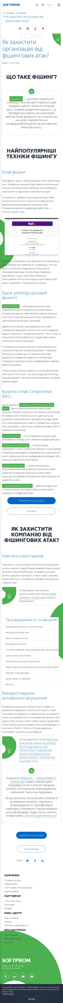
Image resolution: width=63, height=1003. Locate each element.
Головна (10, 12)
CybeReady (24, 597)
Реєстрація (9, 904)
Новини (22, 12)
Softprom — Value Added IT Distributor (33, 779)
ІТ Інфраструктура (12, 880)
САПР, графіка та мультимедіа (18, 887)
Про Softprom (15, 930)
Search (37, 4)
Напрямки (11, 875)
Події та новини (11, 918)
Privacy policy (8, 993)
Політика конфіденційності (16, 925)
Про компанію (31, 849)
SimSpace (36, 597)
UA (49, 5)
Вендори (8, 908)
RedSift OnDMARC (28, 757)
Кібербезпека (10, 884)
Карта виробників (12, 938)
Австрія (43, 4)
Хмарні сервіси (11, 891)
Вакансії (8, 921)
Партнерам (12, 896)
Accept (31, 998)
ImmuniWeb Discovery (39, 753)
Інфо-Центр (13, 913)
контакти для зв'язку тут (40, 816)
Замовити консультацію (31, 500)
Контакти (31, 511)
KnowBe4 (51, 593)
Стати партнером (12, 901)
